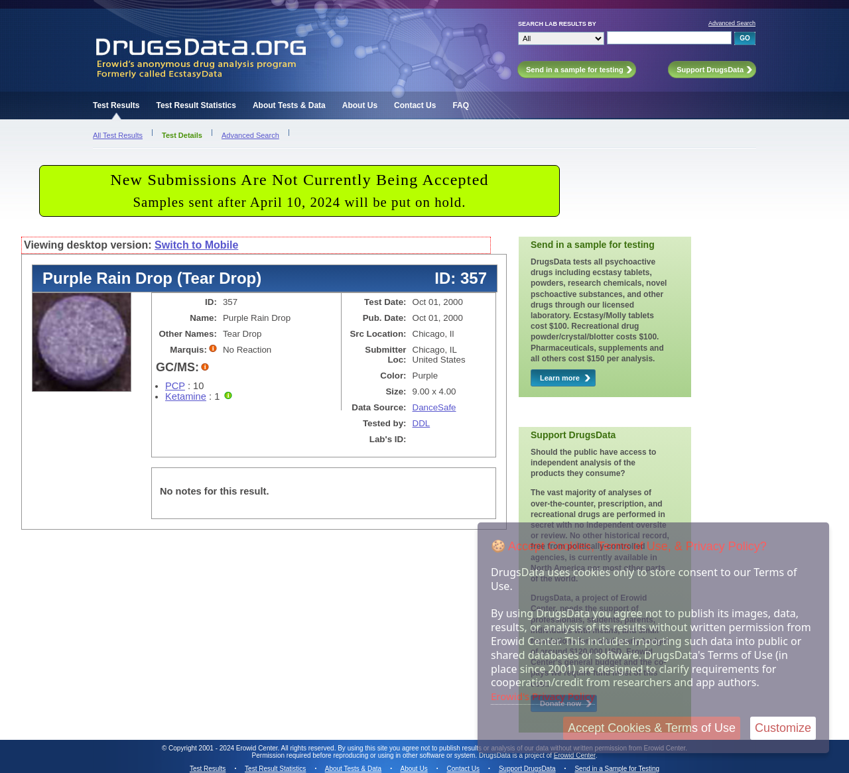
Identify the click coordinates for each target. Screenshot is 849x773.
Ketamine (185, 396)
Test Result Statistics (195, 105)
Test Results (116, 105)
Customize (783, 728)
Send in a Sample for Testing (616, 768)
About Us (359, 105)
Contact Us (415, 105)
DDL (421, 423)
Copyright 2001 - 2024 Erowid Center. (223, 748)
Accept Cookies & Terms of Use (652, 728)
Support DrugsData (527, 768)
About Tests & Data (289, 105)
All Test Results (118, 135)
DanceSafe (434, 407)
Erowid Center (575, 755)
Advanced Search (731, 23)
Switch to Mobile (196, 245)
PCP (175, 386)
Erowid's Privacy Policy (543, 696)
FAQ (460, 105)
